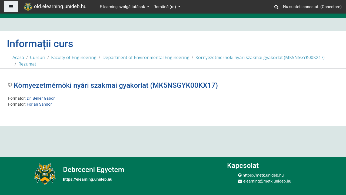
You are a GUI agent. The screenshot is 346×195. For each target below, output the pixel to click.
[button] (276, 6)
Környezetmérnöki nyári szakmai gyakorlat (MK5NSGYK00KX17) (260, 57)
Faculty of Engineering (74, 57)
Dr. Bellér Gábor (41, 98)
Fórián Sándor (39, 104)
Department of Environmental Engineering (145, 57)
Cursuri (37, 57)
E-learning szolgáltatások (123, 6)
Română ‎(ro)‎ (165, 6)
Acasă (18, 57)
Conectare (331, 6)
